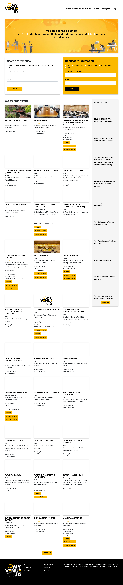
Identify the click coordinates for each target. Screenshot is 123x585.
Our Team (27, 570)
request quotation (69, 149)
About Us (27, 564)
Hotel (10, 65)
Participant (10, 79)
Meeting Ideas (106, 9)
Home (68, 9)
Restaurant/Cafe (20, 65)
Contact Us (27, 567)
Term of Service (48, 564)
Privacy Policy (48, 567)
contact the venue (69, 146)
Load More (105, 303)
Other (10, 68)
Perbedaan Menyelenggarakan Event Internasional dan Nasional (105, 183)
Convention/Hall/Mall (48, 65)
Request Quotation (92, 9)
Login (115, 9)
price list (67, 142)
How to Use (47, 570)
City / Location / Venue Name (15, 71)
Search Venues (78, 9)
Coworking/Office (34, 65)
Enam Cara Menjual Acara (103, 260)
